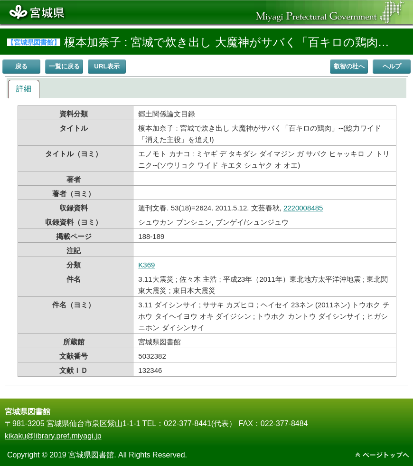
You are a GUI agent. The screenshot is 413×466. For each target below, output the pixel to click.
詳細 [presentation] (23, 89)
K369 (146, 265)
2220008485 (303, 208)
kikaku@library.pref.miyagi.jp (53, 436)
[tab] (23, 89)
